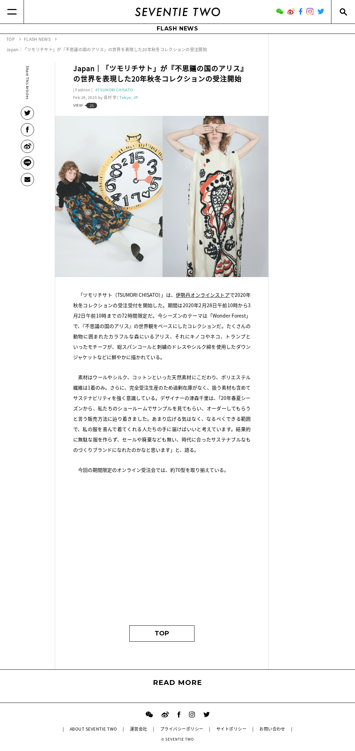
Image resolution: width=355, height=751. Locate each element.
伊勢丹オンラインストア (203, 294)
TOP (162, 633)
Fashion (82, 90)
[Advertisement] (162, 552)
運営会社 (138, 729)
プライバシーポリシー (182, 729)
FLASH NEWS (177, 28)
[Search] (343, 12)
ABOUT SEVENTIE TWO (93, 729)
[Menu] (12, 12)
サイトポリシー (231, 729)
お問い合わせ (272, 729)
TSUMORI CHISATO (115, 90)
